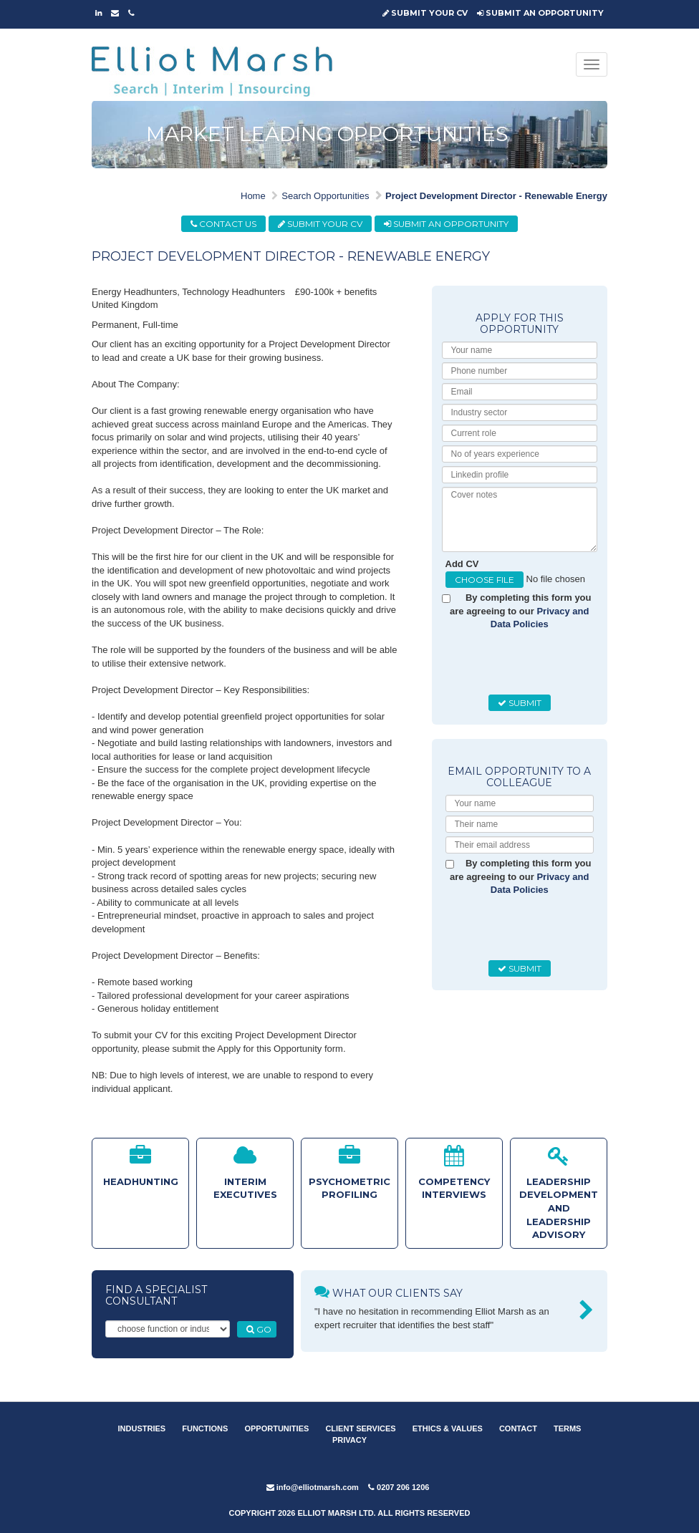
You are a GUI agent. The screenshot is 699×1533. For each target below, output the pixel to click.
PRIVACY (349, 1440)
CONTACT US (223, 223)
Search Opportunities (325, 195)
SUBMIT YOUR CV (425, 13)
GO (258, 1329)
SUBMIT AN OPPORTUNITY (540, 13)
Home (253, 195)
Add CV (462, 563)
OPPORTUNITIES (276, 1428)
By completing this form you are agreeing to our (520, 610)
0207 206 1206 (398, 1487)
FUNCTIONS (205, 1428)
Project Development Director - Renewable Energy (496, 195)
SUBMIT (519, 702)
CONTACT (518, 1428)
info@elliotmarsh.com (312, 1487)
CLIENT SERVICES (360, 1428)
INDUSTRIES (142, 1428)
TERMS (568, 1428)
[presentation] (554, 663)
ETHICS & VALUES (448, 1428)
